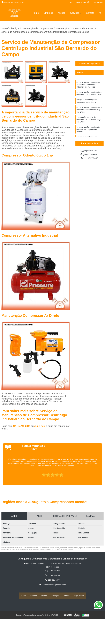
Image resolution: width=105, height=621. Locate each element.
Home (35, 13)
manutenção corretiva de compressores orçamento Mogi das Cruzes (88, 123)
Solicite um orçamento (89, 64)
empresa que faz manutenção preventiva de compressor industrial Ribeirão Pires (88, 85)
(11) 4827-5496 (89, 159)
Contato (90, 13)
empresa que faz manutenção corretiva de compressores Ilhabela (88, 134)
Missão (61, 13)
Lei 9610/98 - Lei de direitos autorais (61, 549)
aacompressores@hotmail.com (52, 585)
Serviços (74, 13)
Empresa (48, 13)
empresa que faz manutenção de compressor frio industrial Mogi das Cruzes (89, 112)
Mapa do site (79, 596)
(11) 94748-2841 (78, 2)
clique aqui (39, 426)
